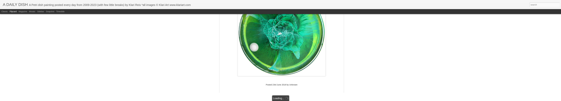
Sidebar (40, 11)
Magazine (23, 11)
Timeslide (60, 11)
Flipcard (13, 11)
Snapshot (50, 11)
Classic (4, 11)
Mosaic (32, 11)
